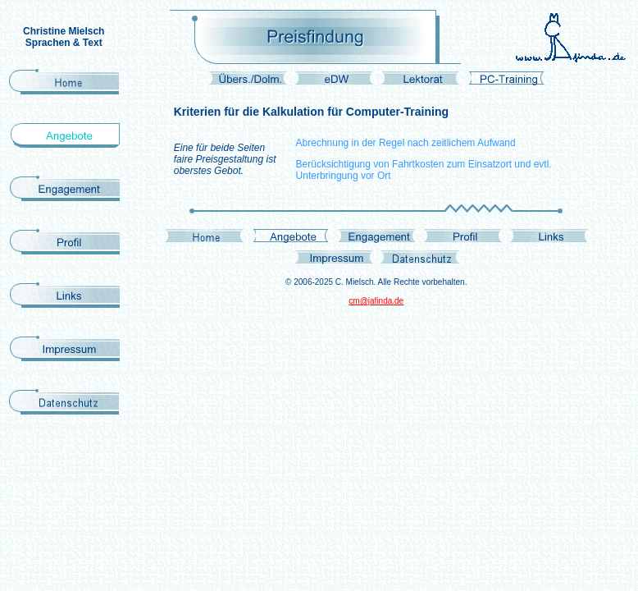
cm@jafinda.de (376, 300)
